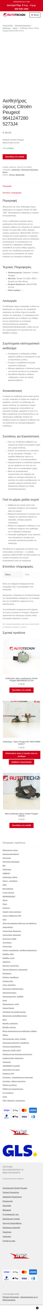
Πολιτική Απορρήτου (11, 1192)
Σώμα (5, 1097)
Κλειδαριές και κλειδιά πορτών (14, 1012)
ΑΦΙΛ (5, 885)
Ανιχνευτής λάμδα (9, 939)
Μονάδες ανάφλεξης (10, 1023)
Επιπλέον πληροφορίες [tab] (12, 193)
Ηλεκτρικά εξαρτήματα (23, 25)
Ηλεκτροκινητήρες (10, 993)
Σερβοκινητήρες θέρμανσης (13, 1058)
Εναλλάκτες (7, 973)
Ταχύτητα (6, 908)
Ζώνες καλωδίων (9, 985)
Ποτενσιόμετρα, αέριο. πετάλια (14, 1039)
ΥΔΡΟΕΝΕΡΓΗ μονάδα (11, 1066)
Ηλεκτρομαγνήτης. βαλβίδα (13, 997)
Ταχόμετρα (7, 1062)
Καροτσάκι (7, 1206)
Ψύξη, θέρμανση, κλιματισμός (14, 1100)
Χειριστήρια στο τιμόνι (11, 1070)
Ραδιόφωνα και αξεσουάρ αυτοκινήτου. (17, 1054)
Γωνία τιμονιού (8, 893)
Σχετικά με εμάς (9, 1241)
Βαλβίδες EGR (8, 954)
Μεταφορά (7, 1210)
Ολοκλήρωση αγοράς (11, 1219)
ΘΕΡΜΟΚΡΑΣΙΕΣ (9, 896)
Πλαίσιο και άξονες (10, 1085)
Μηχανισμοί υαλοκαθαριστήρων (15, 1016)
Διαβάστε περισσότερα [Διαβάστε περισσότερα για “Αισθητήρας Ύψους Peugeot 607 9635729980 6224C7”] (21, 762)
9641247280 (19, 175)
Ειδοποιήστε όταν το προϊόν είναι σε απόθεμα (21, 754)
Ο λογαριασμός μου (11, 1214)
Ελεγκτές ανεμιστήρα (11, 966)
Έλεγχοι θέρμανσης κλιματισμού (15, 970)
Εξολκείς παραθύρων (11, 977)
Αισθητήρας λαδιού (10, 877)
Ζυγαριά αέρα (8, 981)
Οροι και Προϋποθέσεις (12, 1223)
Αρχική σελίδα (8, 25)
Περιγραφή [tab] (7, 186)
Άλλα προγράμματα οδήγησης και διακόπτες (20, 923)
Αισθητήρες (7, 28)
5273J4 (12, 175)
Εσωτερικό (7, 858)
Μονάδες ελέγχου (9, 1027)
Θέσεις (15, 28)
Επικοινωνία (8, 1201)
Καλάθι (34, 1307)
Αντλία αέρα (7, 946)
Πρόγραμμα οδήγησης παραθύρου (16, 1043)
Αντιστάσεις (7, 943)
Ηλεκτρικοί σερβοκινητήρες (13, 989)
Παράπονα (7, 1232)
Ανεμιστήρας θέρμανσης (12, 931)
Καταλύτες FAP (8, 1074)
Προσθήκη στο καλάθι (14, 157)
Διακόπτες (7, 962)
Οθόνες (5, 1035)
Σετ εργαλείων (8, 1093)
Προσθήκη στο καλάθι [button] (21, 690)
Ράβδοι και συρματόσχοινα (13, 1089)
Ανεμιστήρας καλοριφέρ (12, 935)
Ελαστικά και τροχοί (10, 850)
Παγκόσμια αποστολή (11, 1228)
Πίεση (5, 904)
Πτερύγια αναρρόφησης (12, 1047)
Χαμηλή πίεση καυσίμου (12, 912)
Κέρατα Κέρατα (8, 1008)
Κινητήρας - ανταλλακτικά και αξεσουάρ (18, 1077)
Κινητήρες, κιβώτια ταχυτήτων (14, 1081)
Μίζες (5, 1020)
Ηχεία (5, 1000)
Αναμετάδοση (8, 927)
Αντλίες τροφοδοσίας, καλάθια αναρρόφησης (20, 950)
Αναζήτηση (21, 1309)
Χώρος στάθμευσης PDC (12, 916)
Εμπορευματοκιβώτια (11, 854)
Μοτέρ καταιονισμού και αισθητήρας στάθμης (20, 1031)
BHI (4, 866)
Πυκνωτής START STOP (12, 1050)
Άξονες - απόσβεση (10, 881)
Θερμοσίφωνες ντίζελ (11, 1004)
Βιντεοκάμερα (8, 889)
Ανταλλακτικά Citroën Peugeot (15, 1188)
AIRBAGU (6, 873)
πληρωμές (7, 1236)
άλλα (4, 920)
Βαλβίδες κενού (9, 958)
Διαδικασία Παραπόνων (12, 1197)
